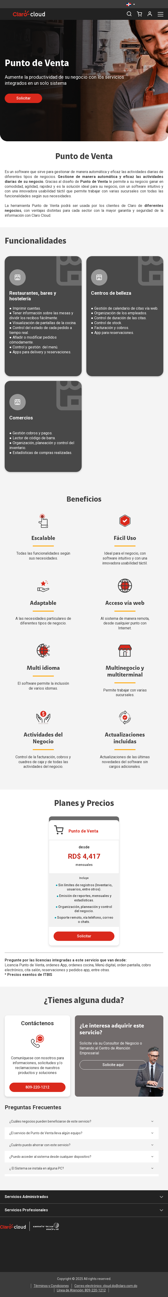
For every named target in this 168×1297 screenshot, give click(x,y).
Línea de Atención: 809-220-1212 (81, 1290)
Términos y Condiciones (51, 1286)
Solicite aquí (113, 1065)
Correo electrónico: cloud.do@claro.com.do (105, 1286)
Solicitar (23, 98)
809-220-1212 (37, 1087)
